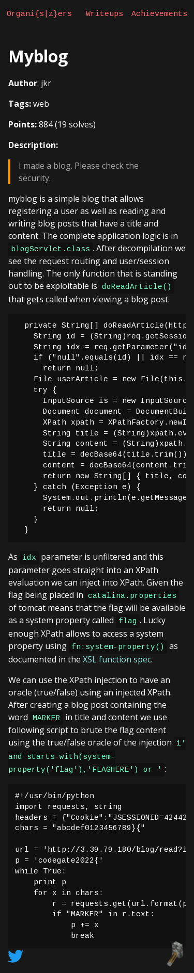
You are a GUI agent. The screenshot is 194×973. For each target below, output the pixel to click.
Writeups (104, 14)
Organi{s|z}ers (39, 14)
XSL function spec (117, 659)
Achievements (159, 14)
